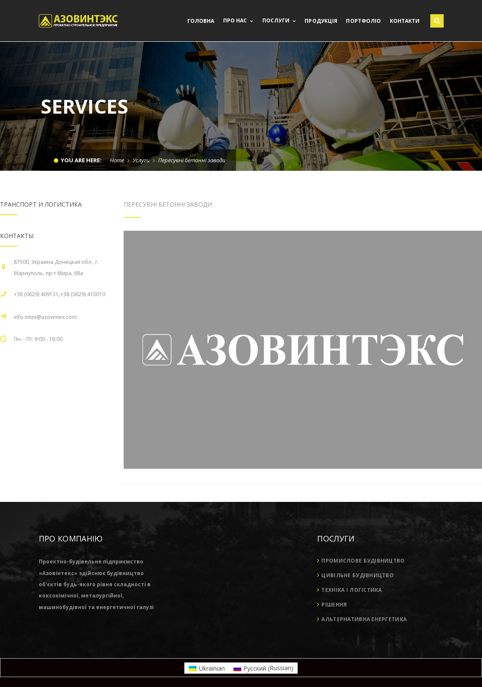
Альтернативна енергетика (364, 619)
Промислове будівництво (362, 560)
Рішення (334, 604)
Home (117, 160)
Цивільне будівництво (357, 575)
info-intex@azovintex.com (45, 317)
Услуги (141, 160)
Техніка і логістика (351, 590)
